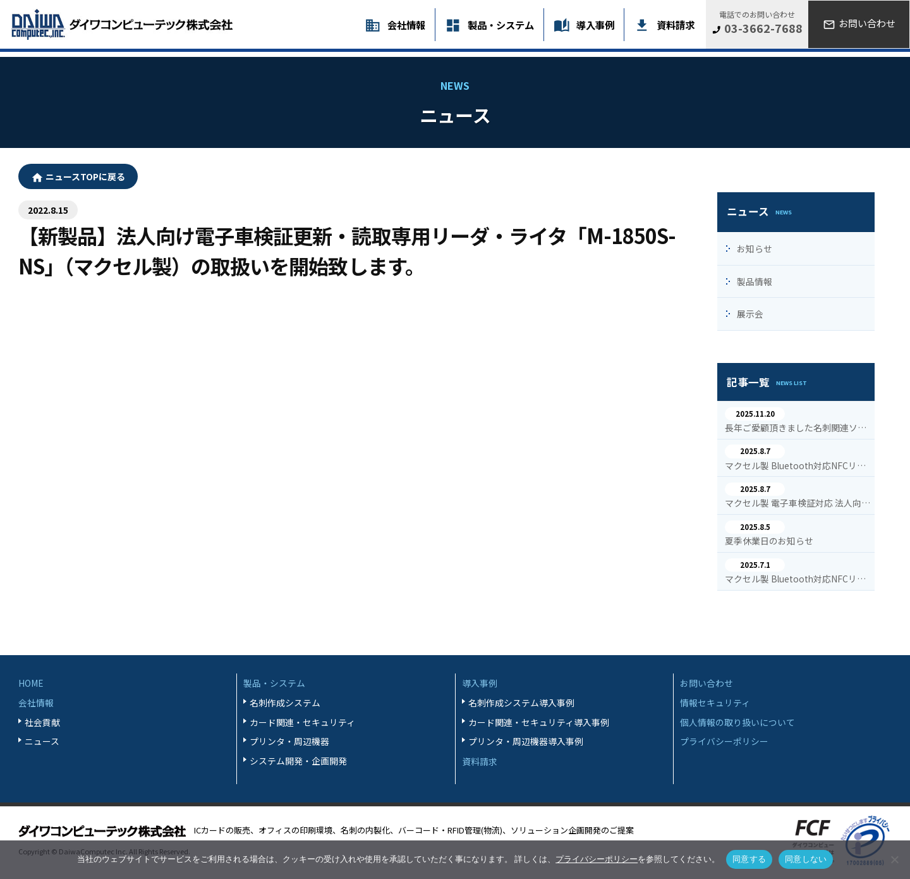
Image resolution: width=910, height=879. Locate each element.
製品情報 (754, 281)
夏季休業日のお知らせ (769, 541)
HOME (31, 683)
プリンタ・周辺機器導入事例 (525, 741)
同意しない (806, 859)
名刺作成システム (285, 702)
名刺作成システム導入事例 (521, 702)
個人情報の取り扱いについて (737, 722)
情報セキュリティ (715, 702)
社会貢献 (42, 722)
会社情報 (406, 25)
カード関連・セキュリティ (302, 722)
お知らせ (754, 248)
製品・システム (501, 25)
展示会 (750, 313)
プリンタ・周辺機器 (289, 741)
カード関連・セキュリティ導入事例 (538, 722)
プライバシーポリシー (724, 741)
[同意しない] (894, 859)
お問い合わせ (706, 683)
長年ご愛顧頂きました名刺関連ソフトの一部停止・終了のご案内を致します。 (798, 428)
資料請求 (676, 25)
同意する (749, 859)
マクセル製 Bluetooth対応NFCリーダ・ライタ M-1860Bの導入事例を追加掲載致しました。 (798, 466)
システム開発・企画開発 (298, 760)
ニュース (42, 741)
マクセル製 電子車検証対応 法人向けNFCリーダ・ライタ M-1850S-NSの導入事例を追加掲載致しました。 (798, 503)
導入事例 (595, 25)
